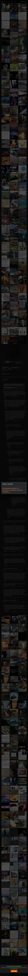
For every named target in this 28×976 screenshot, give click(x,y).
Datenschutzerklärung (14, 968)
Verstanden (14, 971)
